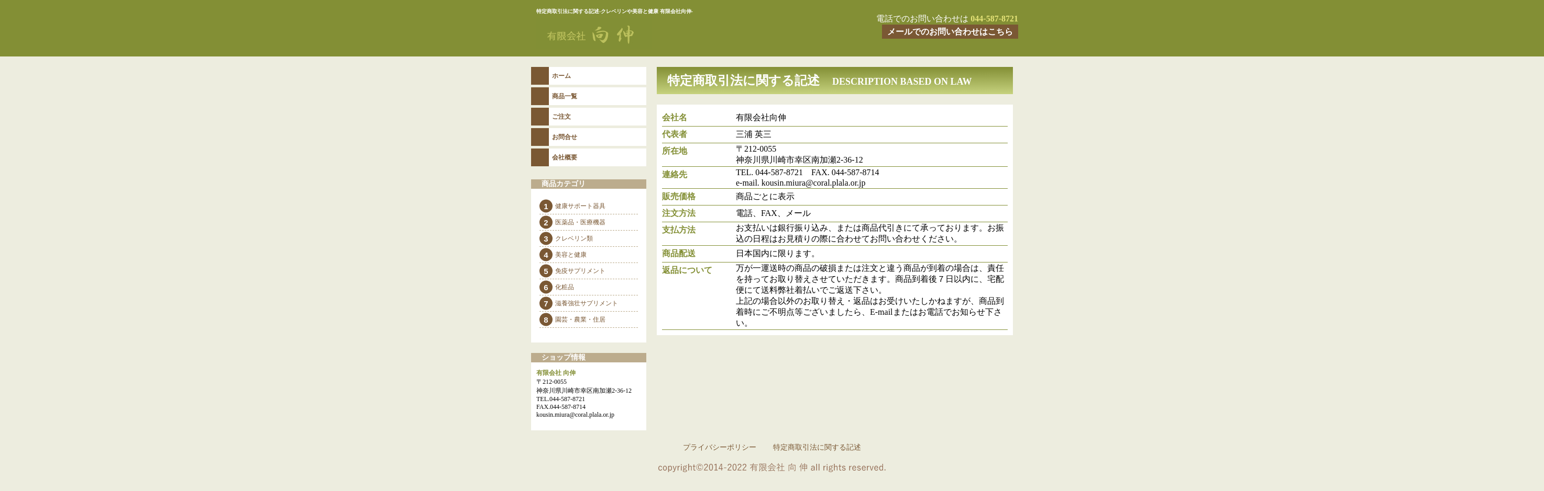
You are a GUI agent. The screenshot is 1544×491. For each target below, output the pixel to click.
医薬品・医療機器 (580, 222)
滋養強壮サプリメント (586, 303)
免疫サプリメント (580, 271)
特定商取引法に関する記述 (817, 447)
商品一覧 (564, 96)
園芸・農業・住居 (580, 319)
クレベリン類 (574, 238)
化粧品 (564, 287)
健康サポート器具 (580, 206)
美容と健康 (571, 254)
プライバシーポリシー (719, 447)
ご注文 (561, 116)
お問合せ (564, 137)
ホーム (561, 75)
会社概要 (564, 157)
